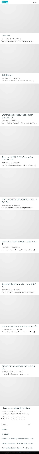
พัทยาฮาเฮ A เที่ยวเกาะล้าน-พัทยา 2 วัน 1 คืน (19, 326)
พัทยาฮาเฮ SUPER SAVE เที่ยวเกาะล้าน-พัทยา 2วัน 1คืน (17, 158)
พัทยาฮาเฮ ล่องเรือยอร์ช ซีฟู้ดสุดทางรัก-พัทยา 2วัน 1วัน (17, 116)
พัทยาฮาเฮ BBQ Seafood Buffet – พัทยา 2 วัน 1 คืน (19, 201)
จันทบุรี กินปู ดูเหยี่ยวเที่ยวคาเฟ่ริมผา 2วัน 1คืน (18, 367)
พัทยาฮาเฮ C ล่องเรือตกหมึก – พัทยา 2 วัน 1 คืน (19, 243)
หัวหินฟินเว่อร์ (6, 75)
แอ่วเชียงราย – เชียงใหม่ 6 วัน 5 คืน (15, 408)
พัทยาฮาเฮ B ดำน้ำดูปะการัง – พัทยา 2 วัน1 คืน (18, 285)
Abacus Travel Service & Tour (26, 453)
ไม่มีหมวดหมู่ (18, 39)
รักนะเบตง (5, 35)
